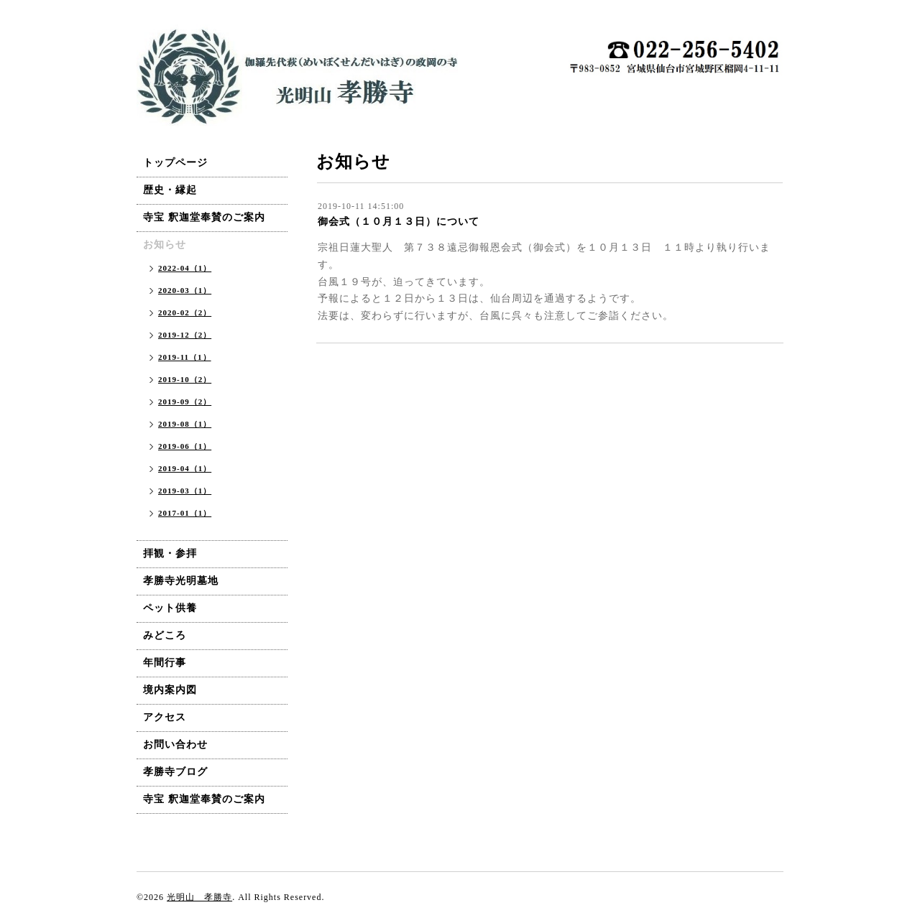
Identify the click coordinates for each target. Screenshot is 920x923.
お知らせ (164, 244)
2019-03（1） (184, 490)
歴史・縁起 (170, 190)
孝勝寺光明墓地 (180, 580)
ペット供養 (170, 608)
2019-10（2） (184, 379)
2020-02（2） (184, 312)
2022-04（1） (184, 268)
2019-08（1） (184, 423)
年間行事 (164, 662)
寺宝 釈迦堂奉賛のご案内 (204, 217)
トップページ (175, 162)
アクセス (164, 717)
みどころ (164, 635)
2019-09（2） (184, 401)
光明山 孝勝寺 (199, 897)
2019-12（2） (184, 334)
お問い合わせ (175, 744)
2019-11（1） (184, 357)
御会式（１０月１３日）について (398, 221)
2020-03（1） (184, 290)
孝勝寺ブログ (175, 771)
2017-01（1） (184, 513)
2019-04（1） (184, 468)
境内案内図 (170, 690)
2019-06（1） (184, 446)
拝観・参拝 (170, 553)
